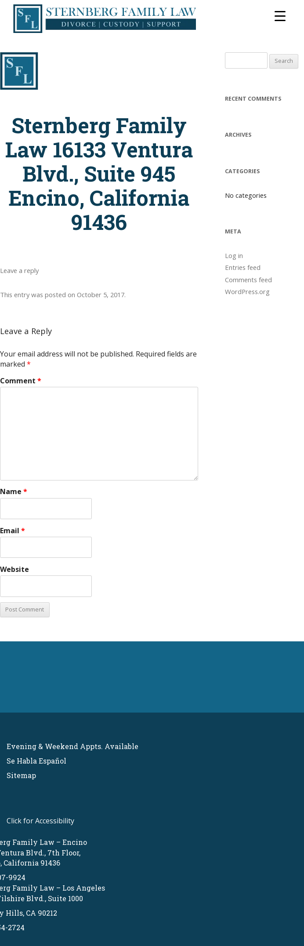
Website (14, 569)
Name (13, 491)
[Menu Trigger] (280, 15)
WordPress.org (247, 291)
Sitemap (21, 775)
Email (12, 530)
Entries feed (243, 267)
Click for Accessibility (40, 821)
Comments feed (248, 279)
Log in (234, 255)
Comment (20, 381)
